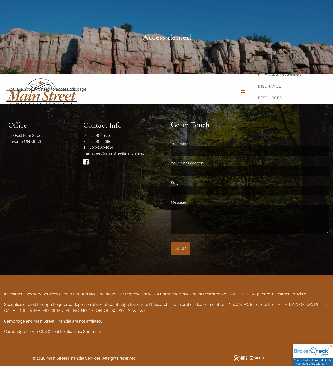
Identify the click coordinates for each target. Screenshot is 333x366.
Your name (198, 143)
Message (196, 202)
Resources (270, 97)
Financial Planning (279, 74)
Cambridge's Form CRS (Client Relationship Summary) (53, 331)
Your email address (205, 163)
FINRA (231, 304)
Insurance (269, 86)
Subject (195, 183)
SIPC (243, 304)
